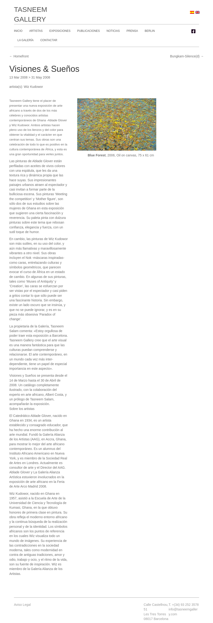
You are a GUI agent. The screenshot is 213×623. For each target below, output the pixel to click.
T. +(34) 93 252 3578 (184, 605)
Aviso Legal (22, 605)
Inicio (18, 31)
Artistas (36, 31)
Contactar (48, 40)
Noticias (113, 31)
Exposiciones (59, 31)
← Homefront (19, 56)
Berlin (150, 31)
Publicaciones (88, 31)
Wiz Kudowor (33, 87)
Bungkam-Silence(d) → (187, 56)
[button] (193, 31)
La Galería (25, 40)
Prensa (132, 31)
